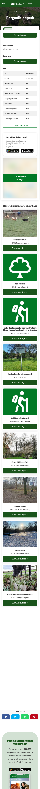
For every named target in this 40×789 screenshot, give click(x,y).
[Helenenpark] (20, 541)
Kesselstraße (20, 284)
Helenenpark (20, 550)
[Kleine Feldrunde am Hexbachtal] (20, 585)
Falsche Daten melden (20, 126)
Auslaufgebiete (18, 12)
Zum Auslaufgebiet (20, 248)
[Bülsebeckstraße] (20, 231)
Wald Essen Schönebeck (20, 418)
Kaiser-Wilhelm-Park (20, 462)
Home (10, 12)
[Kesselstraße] (20, 275)
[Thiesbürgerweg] (20, 497)
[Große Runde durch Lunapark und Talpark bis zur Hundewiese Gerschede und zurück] (20, 320)
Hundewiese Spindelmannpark (20, 374)
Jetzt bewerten (20, 35)
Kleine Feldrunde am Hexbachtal (20, 594)
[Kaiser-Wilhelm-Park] (20, 453)
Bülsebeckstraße (20, 240)
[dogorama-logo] (17, 3)
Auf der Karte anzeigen (20, 178)
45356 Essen (28, 12)
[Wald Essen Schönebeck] (20, 409)
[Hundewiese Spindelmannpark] (20, 365)
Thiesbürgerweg (20, 506)
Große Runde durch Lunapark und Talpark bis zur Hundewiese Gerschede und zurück (20, 329)
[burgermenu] (4, 3)
